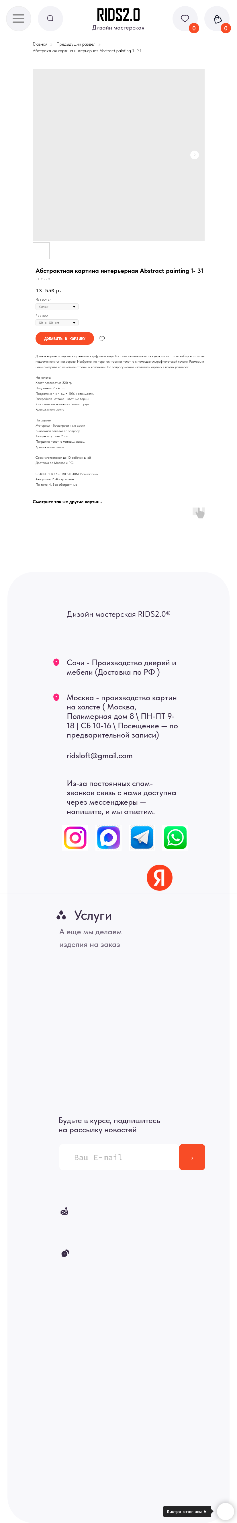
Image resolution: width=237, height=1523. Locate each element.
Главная (40, 44)
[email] (119, 1157)
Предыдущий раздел (75, 44)
